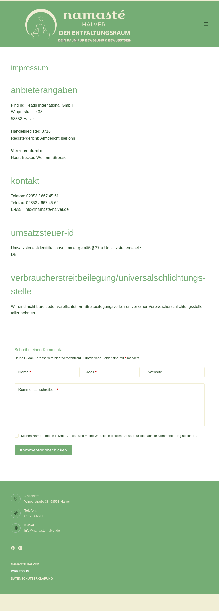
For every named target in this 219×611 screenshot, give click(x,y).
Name (24, 372)
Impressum (20, 571)
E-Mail (90, 372)
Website (155, 372)
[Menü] (206, 24)
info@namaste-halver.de (42, 530)
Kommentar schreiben (38, 390)
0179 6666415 (34, 516)
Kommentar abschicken (43, 450)
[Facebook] (13, 548)
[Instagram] (20, 548)
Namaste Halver (25, 564)
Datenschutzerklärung (32, 578)
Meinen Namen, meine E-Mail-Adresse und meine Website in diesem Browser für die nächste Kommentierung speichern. (109, 436)
